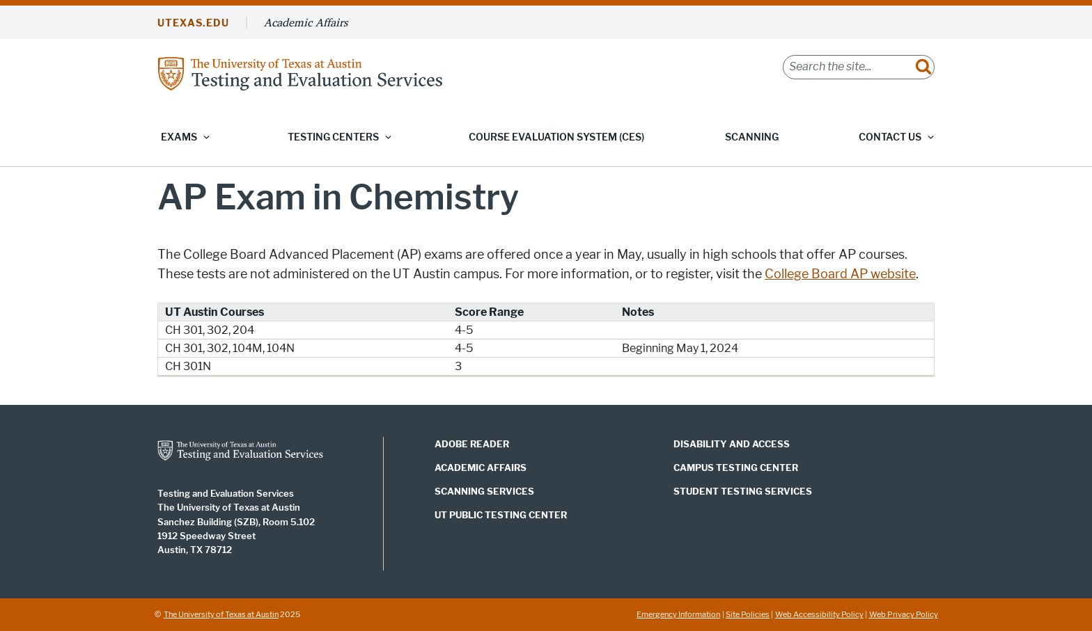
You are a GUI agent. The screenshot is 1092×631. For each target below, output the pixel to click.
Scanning (752, 137)
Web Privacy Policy (903, 614)
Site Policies (748, 614)
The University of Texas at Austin (221, 614)
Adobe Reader (472, 443)
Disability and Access (731, 443)
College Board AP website (840, 274)
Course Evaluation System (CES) (556, 137)
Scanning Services (484, 491)
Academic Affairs (306, 22)
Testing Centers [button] (333, 137)
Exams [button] (179, 137)
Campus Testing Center (735, 467)
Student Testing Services (742, 491)
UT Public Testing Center (501, 514)
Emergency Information (678, 614)
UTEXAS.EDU (193, 23)
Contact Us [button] (890, 137)
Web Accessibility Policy (819, 614)
